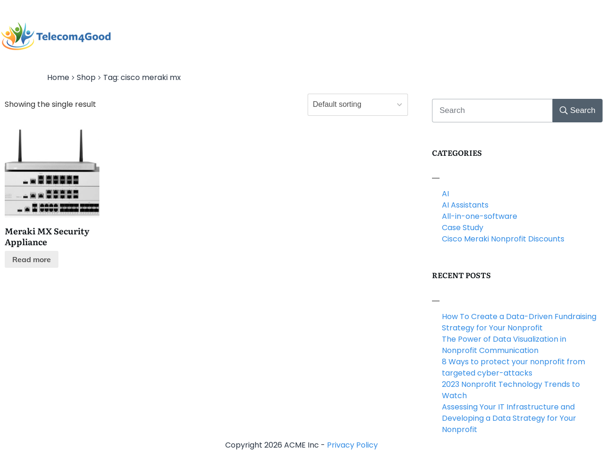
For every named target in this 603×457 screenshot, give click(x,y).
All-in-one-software (479, 216)
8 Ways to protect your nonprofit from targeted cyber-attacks (513, 367)
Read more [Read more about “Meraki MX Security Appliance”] (31, 259)
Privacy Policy (352, 445)
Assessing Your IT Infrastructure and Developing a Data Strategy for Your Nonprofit (509, 418)
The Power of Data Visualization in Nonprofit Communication (504, 345)
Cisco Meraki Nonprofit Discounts (503, 238)
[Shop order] (358, 105)
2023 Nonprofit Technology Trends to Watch (511, 390)
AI (445, 193)
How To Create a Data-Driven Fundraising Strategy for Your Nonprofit (519, 322)
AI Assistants (465, 205)
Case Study (462, 227)
